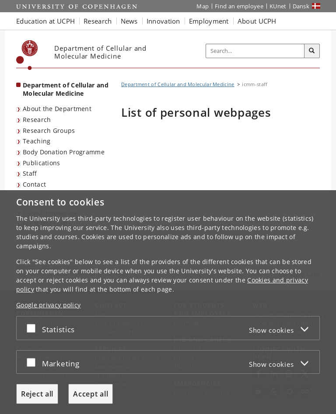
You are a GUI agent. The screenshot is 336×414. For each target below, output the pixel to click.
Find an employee (239, 6)
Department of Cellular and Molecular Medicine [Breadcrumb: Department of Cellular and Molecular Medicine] (177, 84)
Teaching (36, 141)
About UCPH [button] (257, 21)
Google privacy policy (48, 305)
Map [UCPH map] (202, 6)
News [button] (129, 21)
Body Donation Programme (64, 152)
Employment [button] (209, 21)
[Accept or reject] (33, 328)
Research (37, 119)
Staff (30, 173)
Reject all (37, 394)
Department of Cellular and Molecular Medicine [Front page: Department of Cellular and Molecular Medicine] (65, 89)
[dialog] (168, 302)
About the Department (57, 108)
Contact (34, 184)
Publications (41, 163)
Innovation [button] (163, 21)
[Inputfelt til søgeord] (255, 51)
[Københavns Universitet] (27, 55)
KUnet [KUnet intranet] (278, 6)
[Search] (312, 51)
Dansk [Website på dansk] (301, 6)
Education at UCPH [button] (45, 21)
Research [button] (98, 21)
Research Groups (49, 130)
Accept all (90, 394)
